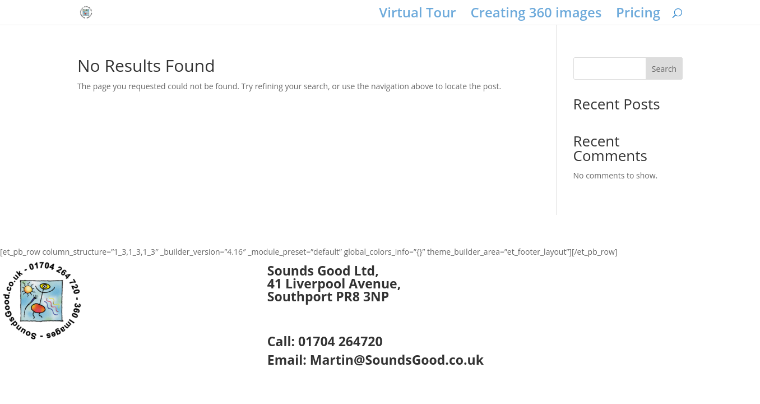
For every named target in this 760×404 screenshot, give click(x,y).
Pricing (638, 14)
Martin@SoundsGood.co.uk (397, 360)
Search (664, 68)
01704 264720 (340, 341)
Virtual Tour (417, 14)
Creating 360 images (535, 14)
